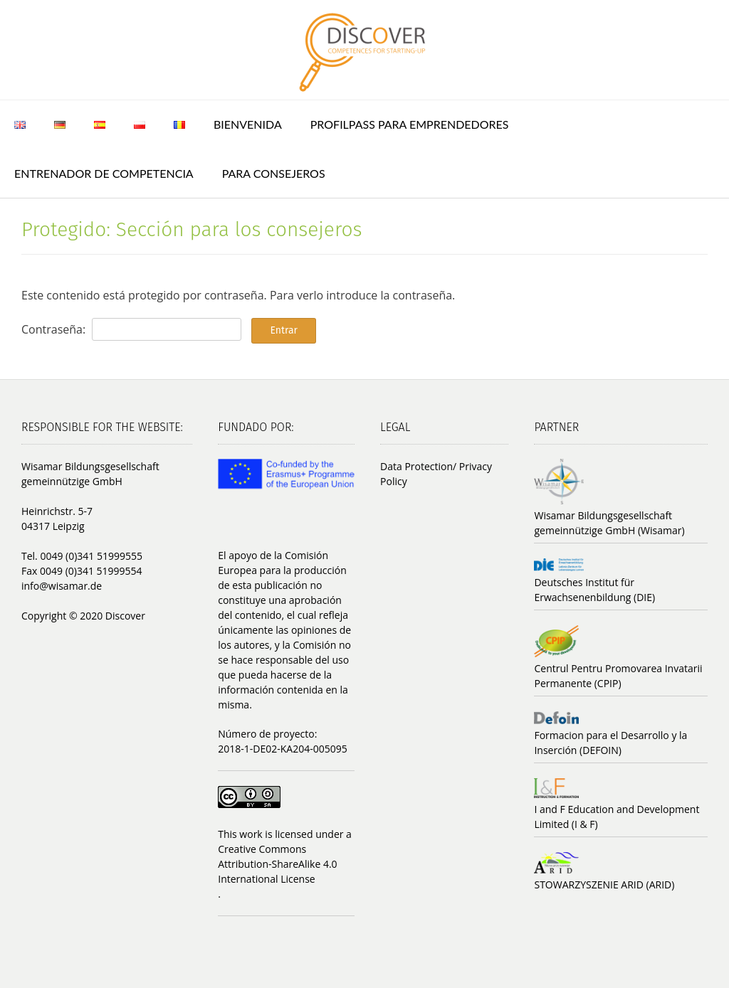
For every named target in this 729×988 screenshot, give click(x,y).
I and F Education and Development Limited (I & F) (616, 816)
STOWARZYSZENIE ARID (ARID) (604, 884)
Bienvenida (248, 124)
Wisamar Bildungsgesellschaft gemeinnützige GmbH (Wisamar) (609, 523)
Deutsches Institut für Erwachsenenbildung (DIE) (594, 589)
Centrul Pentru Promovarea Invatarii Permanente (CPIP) (618, 676)
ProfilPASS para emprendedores (409, 124)
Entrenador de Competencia (104, 173)
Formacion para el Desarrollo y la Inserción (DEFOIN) (610, 742)
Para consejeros (273, 173)
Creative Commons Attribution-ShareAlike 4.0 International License (277, 864)
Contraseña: (131, 329)
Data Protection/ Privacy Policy (436, 474)
